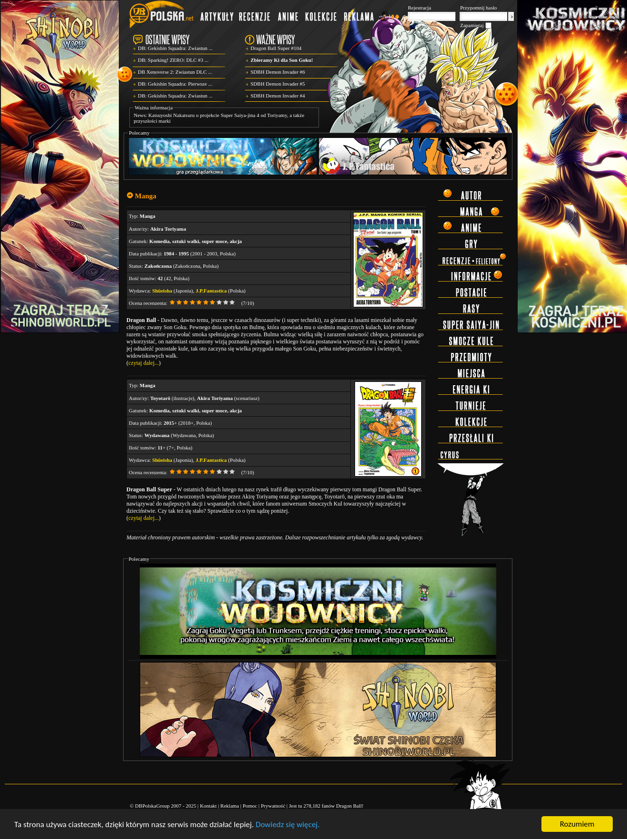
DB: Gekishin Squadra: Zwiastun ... (175, 48)
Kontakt (208, 806)
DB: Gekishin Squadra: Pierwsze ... (175, 84)
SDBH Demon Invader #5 (278, 84)
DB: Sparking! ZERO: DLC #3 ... (173, 60)
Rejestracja (419, 7)
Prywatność (273, 806)
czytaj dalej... (143, 363)
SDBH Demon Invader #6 (278, 72)
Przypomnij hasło (478, 7)
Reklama (230, 806)
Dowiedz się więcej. (288, 824)
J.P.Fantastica (211, 290)
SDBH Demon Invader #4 (278, 95)
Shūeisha (162, 290)
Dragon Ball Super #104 (276, 48)
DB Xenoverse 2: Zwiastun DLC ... (175, 72)
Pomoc (249, 806)
